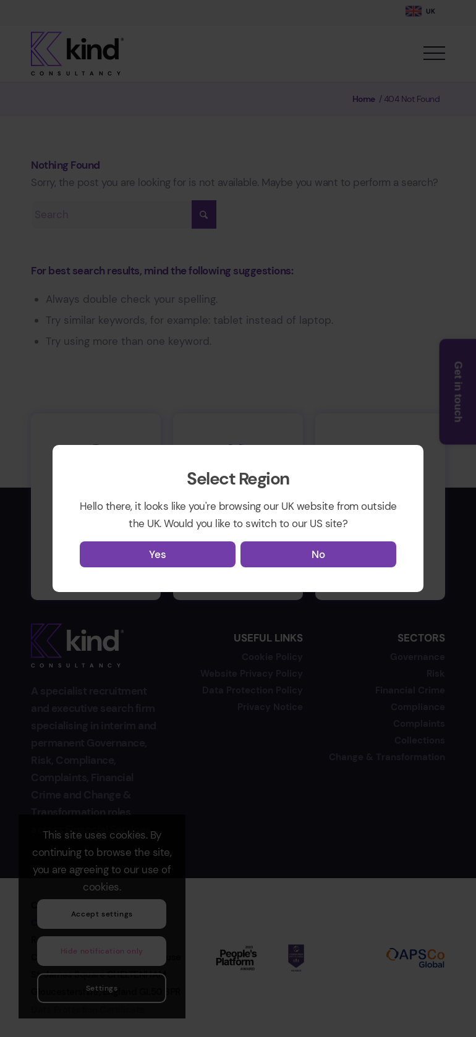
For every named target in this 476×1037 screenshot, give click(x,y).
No (318, 554)
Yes (157, 554)
